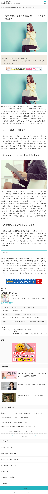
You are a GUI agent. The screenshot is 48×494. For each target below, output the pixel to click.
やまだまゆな (16, 295)
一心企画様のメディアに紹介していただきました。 (15, 422)
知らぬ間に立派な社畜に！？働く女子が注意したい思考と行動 (18, 307)
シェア (3, 289)
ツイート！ (5, 291)
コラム (4, 483)
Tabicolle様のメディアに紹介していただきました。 (15, 417)
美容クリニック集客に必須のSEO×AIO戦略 (31, 384)
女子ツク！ (23, 492)
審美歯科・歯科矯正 (8, 477)
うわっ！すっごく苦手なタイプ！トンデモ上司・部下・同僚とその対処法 (21, 317)
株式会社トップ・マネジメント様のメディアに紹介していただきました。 (22, 413)
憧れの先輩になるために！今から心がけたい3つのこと (16, 310)
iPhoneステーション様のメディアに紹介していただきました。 (18, 426)
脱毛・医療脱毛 (7, 447)
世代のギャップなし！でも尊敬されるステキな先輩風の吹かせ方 (19, 314)
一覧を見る (24, 436)
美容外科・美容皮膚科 (9, 453)
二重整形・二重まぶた (9, 465)
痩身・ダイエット (8, 471)
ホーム (2, 7)
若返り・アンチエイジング (10, 459)
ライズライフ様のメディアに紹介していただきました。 (17, 431)
